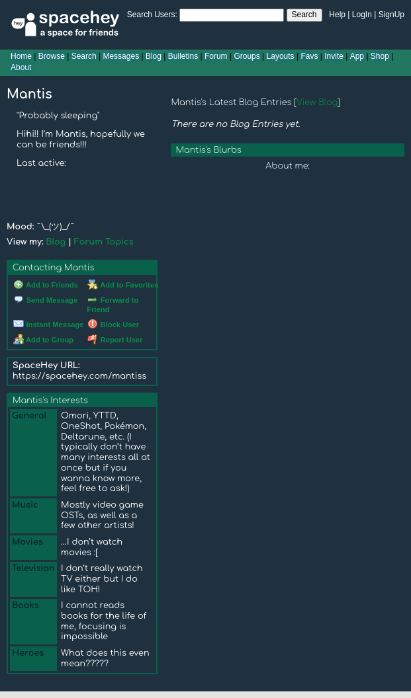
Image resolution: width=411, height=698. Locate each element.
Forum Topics (104, 242)
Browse (51, 56)
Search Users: (152, 14)
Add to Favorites (122, 285)
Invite (333, 56)
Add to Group (43, 340)
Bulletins (183, 56)
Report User (114, 340)
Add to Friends (45, 285)
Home (21, 56)
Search (304, 14)
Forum (216, 56)
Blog (153, 56)
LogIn (362, 14)
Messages (121, 56)
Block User (113, 325)
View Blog (317, 102)
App (357, 56)
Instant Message (48, 325)
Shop (380, 56)
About (21, 67)
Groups (246, 56)
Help (337, 14)
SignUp (391, 14)
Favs (309, 56)
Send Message (45, 300)
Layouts (281, 56)
